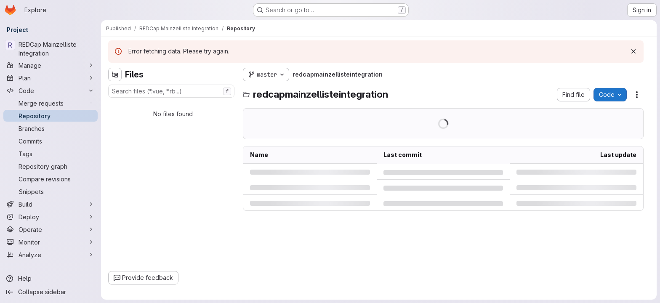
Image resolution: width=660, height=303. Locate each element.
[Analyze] (50, 254)
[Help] (50, 278)
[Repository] (50, 116)
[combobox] (171, 91)
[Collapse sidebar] (50, 292)
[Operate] (50, 229)
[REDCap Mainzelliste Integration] (50, 48)
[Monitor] (50, 242)
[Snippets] (50, 191)
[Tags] (50, 153)
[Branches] (50, 128)
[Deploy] (50, 217)
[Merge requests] (50, 103)
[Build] (50, 204)
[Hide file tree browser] (115, 74)
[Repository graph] (50, 166)
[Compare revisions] (50, 179)
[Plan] (50, 78)
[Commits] (50, 141)
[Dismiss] (633, 51)
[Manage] (50, 65)
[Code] (50, 90)
